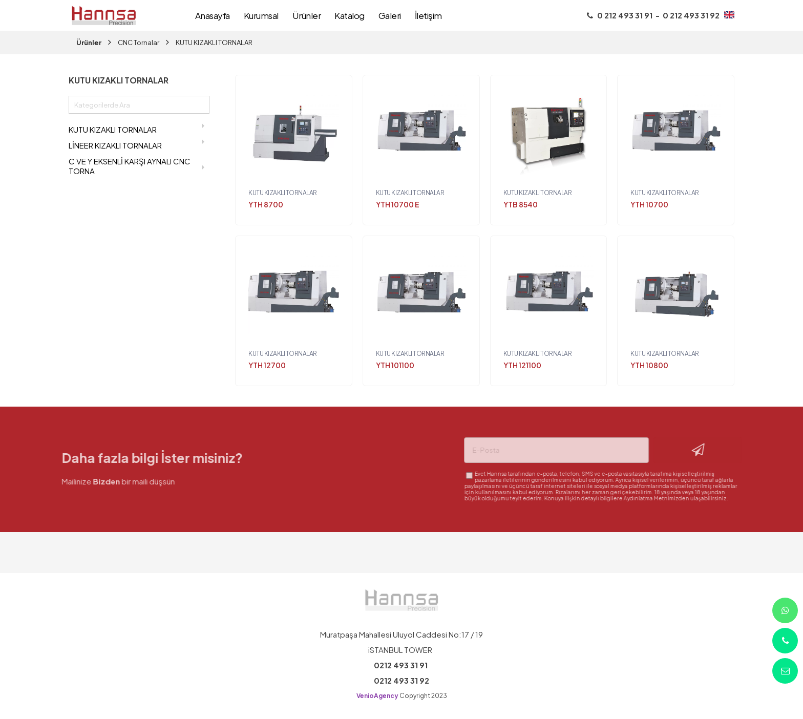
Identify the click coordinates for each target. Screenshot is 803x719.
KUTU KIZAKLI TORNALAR (214, 42)
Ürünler (88, 42)
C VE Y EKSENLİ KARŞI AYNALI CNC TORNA (136, 166)
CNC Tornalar (138, 42)
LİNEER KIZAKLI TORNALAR (136, 144)
